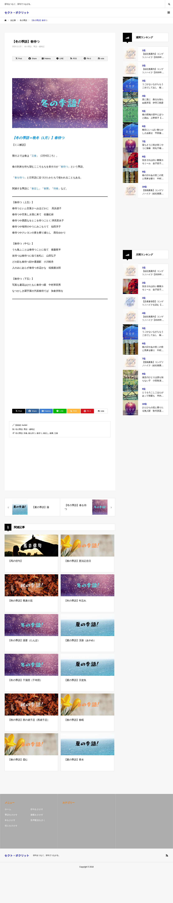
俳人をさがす (11, 825)
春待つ (64, 166)
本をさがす (10, 820)
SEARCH (169, 4)
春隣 (46, 188)
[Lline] (59, 58)
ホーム (8, 809)
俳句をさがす (36, 809)
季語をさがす (11, 815)
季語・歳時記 (38, 47)
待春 (56, 188)
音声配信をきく (37, 820)
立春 (34, 155)
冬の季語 (28, 47)
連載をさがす (36, 815)
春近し (35, 188)
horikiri (24, 425)
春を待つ (19, 177)
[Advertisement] (60, 323)
